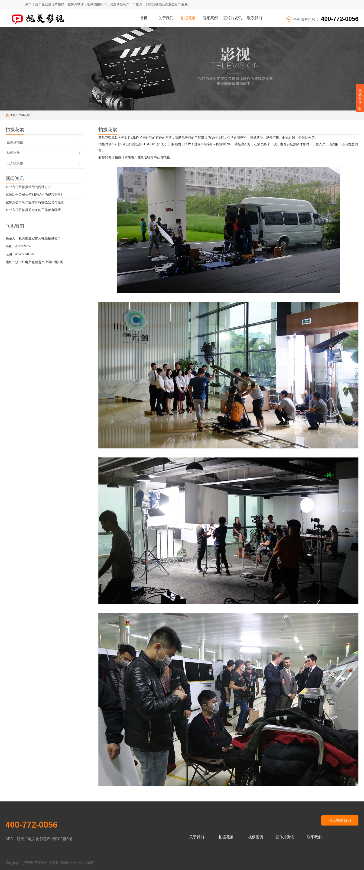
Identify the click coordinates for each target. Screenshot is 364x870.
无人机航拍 (15, 163)
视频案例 (210, 18)
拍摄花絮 (188, 18)
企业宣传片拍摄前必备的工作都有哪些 (33, 210)
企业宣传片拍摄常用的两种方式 (28, 187)
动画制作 (13, 152)
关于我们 (166, 18)
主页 (13, 115)
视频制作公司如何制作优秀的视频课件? (34, 194)
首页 (143, 18)
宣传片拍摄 (15, 142)
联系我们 (254, 18)
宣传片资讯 (232, 18)
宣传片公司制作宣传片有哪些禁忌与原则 (35, 202)
